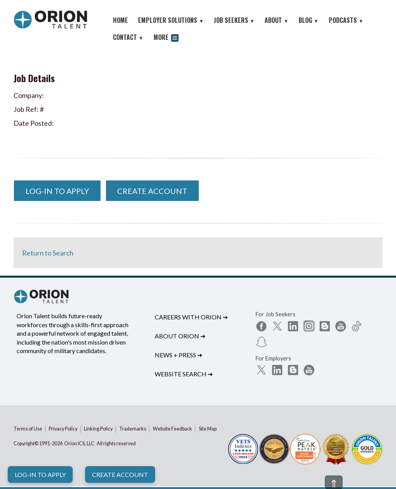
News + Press (178, 355)
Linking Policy (98, 429)
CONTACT (128, 37)
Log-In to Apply (40, 474)
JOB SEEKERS (234, 20)
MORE (166, 38)
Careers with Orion (191, 317)
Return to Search (47, 253)
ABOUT (276, 20)
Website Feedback (172, 429)
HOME (120, 20)
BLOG (309, 20)
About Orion (180, 336)
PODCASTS (346, 20)
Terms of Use (28, 429)
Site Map (208, 429)
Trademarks (132, 429)
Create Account (120, 474)
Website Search (184, 373)
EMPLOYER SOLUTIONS (171, 20)
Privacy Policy (63, 429)
